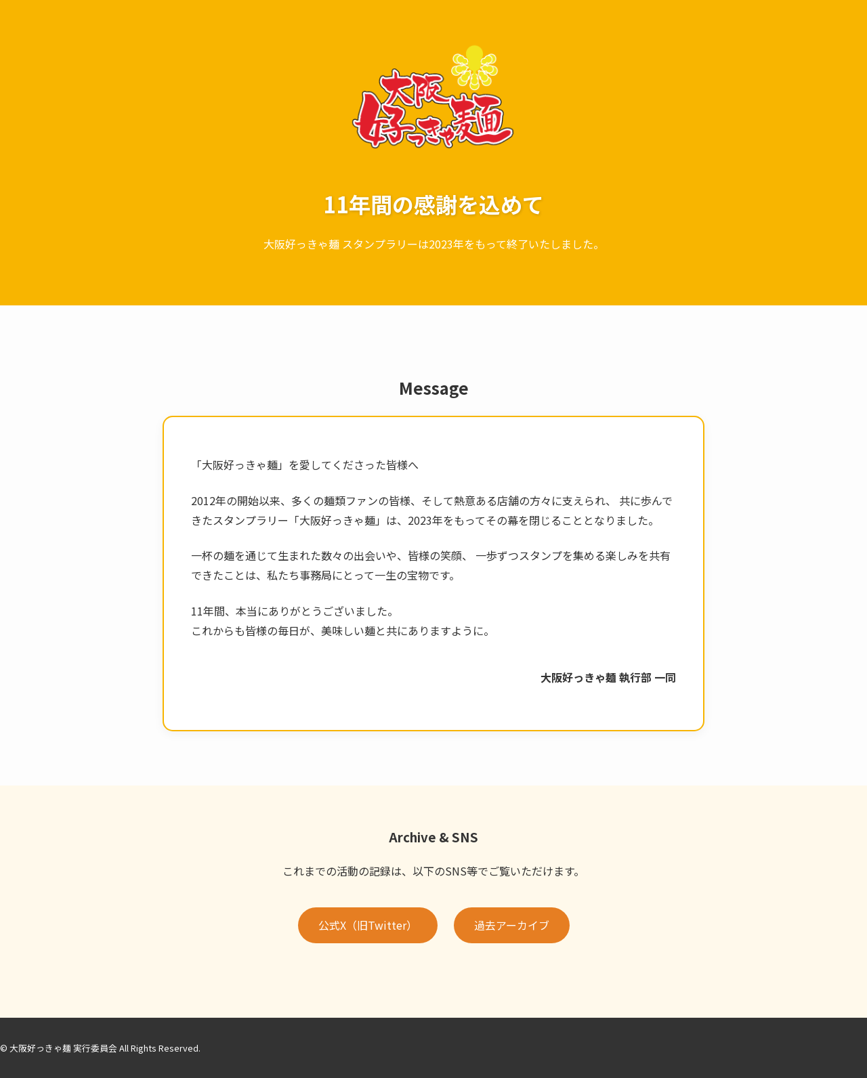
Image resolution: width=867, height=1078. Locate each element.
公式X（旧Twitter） (367, 925)
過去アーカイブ (511, 925)
